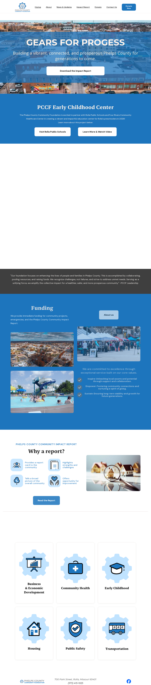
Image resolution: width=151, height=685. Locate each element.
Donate (98, 7)
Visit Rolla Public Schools (52, 131)
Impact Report (83, 7)
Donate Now (129, 7)
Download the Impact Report (75, 70)
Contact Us (111, 7)
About (49, 7)
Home (38, 7)
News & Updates (64, 7)
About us (109, 315)
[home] (22, 7)
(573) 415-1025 (75, 683)
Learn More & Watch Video (97, 131)
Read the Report (46, 502)
